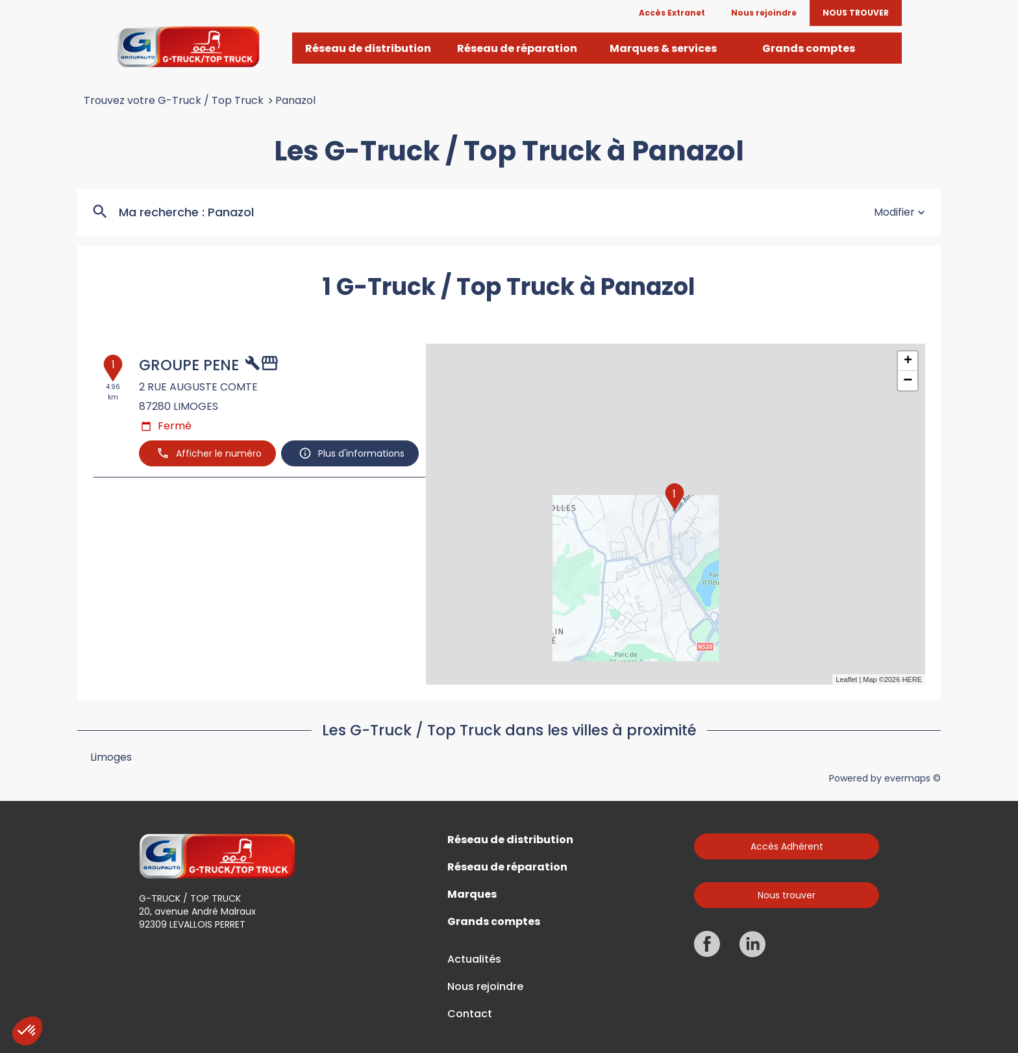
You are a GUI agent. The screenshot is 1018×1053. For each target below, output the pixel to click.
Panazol (295, 100)
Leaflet (846, 679)
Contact (469, 1014)
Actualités (474, 959)
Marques (472, 894)
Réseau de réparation (507, 867)
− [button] (907, 380)
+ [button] (908, 361)
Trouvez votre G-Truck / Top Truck (174, 100)
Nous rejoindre (485, 986)
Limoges (111, 757)
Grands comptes (493, 921)
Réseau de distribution (510, 839)
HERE (912, 679)
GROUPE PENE (189, 365)
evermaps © (912, 778)
